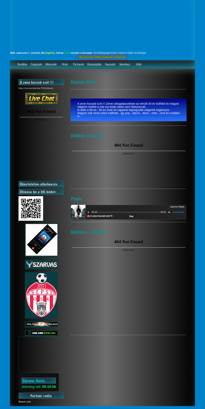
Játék (138, 64)
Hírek (65, 64)
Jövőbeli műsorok (86, 135)
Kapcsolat (110, 64)
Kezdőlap (22, 64)
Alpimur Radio (84, 81)
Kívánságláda (94, 64)
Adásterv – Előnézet (88, 232)
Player (76, 198)
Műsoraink (51, 64)
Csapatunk (36, 64)
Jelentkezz (124, 64)
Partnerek (78, 64)
